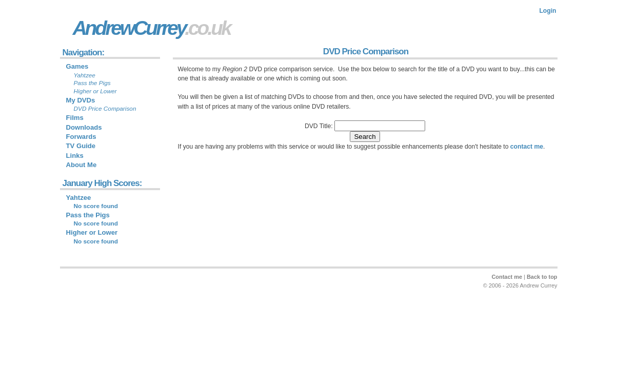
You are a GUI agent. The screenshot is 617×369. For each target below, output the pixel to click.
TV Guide (81, 146)
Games (77, 66)
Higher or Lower (92, 232)
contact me (526, 146)
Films (75, 117)
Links (75, 155)
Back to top (542, 277)
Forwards (81, 136)
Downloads (84, 127)
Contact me (506, 277)
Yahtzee (78, 197)
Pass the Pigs (88, 215)
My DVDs (80, 100)
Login (547, 10)
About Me (81, 165)
